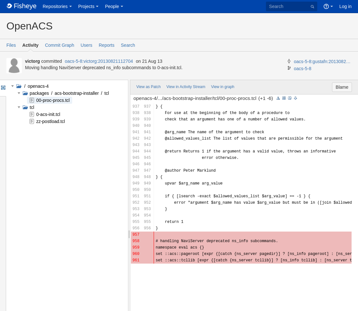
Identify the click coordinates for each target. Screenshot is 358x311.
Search (128, 45)
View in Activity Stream (185, 87)
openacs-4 (37, 86)
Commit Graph (59, 45)
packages (40, 93)
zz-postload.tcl (50, 121)
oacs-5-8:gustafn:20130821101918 (323, 61)
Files (11, 45)
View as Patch (148, 87)
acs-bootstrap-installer (76, 93)
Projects (86, 6)
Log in (345, 6)
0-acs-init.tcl (48, 114)
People (112, 6)
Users (86, 45)
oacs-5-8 (302, 68)
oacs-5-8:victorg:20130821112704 (99, 61)
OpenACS (29, 26)
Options (2, 88)
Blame (342, 87)
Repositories (55, 6)
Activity (30, 45)
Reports (107, 45)
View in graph (222, 87)
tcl (106, 93)
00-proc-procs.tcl (53, 100)
